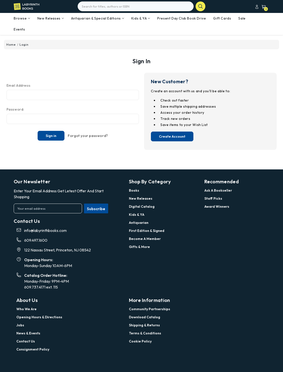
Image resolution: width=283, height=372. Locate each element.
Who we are (26, 309)
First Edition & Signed (146, 230)
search (200, 6)
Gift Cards (222, 18)
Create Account (172, 136)
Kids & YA (140, 18)
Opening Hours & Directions (39, 317)
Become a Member (145, 239)
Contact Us (25, 341)
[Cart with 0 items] (263, 6)
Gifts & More (139, 247)
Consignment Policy (32, 349)
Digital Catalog (142, 206)
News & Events (28, 333)
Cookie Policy (140, 341)
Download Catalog (144, 317)
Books (134, 190)
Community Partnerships (149, 309)
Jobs (20, 325)
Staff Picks (213, 198)
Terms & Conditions (145, 333)
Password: (15, 109)
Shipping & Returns (144, 325)
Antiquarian (138, 222)
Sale (241, 18)
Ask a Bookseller (218, 190)
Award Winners (216, 206)
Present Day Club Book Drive (181, 18)
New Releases (50, 18)
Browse (22, 18)
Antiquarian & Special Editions (97, 18)
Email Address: (19, 85)
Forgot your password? (88, 136)
